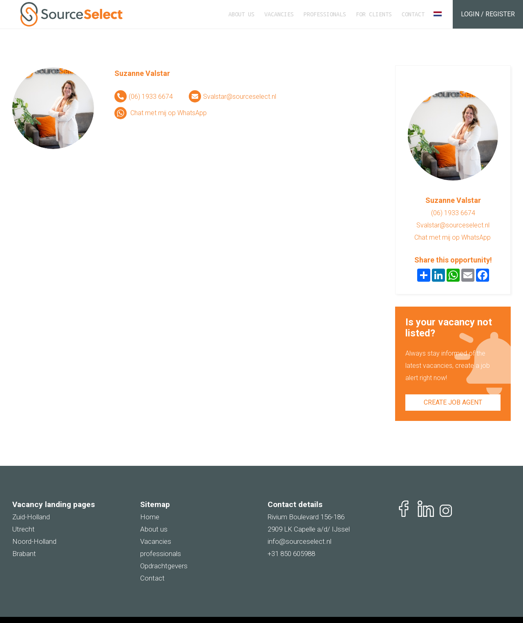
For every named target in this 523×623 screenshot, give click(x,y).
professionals (160, 554)
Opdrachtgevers (164, 566)
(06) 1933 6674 (151, 96)
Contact (413, 14)
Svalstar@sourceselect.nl (239, 96)
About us (241, 14)
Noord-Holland (34, 541)
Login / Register (488, 14)
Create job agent (453, 402)
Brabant (24, 554)
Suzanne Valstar (142, 73)
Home (149, 517)
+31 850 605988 (291, 554)
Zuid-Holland (31, 517)
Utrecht (23, 529)
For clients (374, 14)
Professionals (325, 14)
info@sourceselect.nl (299, 541)
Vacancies (279, 14)
